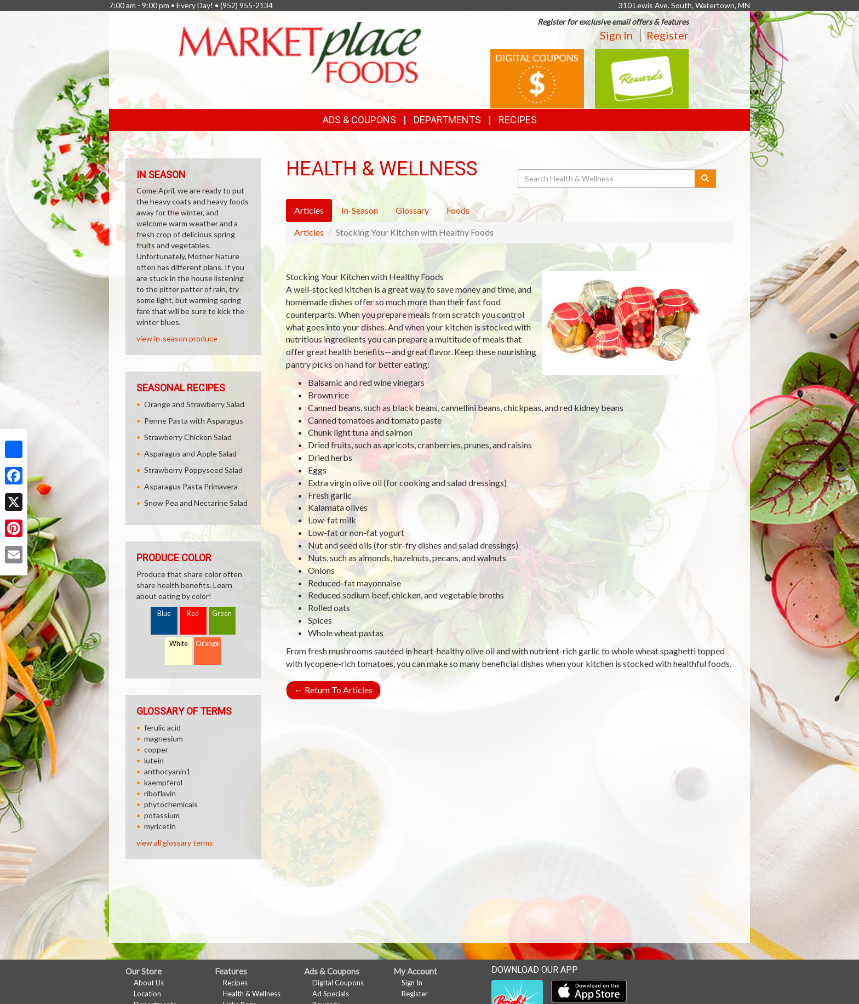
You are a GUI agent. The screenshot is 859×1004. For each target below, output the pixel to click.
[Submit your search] (705, 178)
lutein (154, 760)
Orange (208, 644)
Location (147, 993)
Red (193, 613)
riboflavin (160, 793)
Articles (309, 232)
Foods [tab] (457, 210)
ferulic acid (162, 727)
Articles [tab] (309, 210)
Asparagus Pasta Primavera (191, 486)
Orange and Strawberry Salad (194, 404)
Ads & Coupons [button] (359, 120)
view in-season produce (176, 338)
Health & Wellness (251, 993)
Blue (164, 613)
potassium (162, 815)
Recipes (518, 120)
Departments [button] (447, 120)
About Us (149, 982)
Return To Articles (333, 689)
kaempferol (163, 782)
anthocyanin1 (167, 771)
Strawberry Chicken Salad (188, 437)
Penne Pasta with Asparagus (193, 420)
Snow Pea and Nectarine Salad (196, 502)
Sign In (616, 35)
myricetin (160, 826)
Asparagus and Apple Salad (190, 453)
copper (156, 749)
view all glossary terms (174, 842)
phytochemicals (171, 804)
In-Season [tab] (359, 210)
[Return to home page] (300, 51)
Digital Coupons (338, 982)
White (178, 644)
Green (222, 613)
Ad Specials (330, 993)
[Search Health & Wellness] (607, 178)
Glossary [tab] (412, 210)
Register (667, 35)
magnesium (163, 738)
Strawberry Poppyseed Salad (193, 470)
